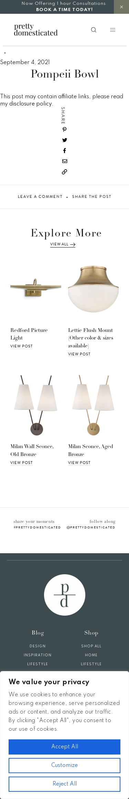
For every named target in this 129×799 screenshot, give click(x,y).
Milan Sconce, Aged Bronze (90, 450)
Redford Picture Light (29, 334)
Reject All (65, 784)
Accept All (64, 747)
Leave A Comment (40, 197)
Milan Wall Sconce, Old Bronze (31, 450)
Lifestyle (37, 664)
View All (62, 244)
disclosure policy (30, 104)
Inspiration (38, 655)
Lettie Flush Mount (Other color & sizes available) (90, 338)
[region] (64, 735)
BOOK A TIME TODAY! (64, 10)
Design (38, 646)
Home (91, 655)
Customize (64, 765)
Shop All (91, 646)
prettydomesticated (38, 527)
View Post (21, 346)
